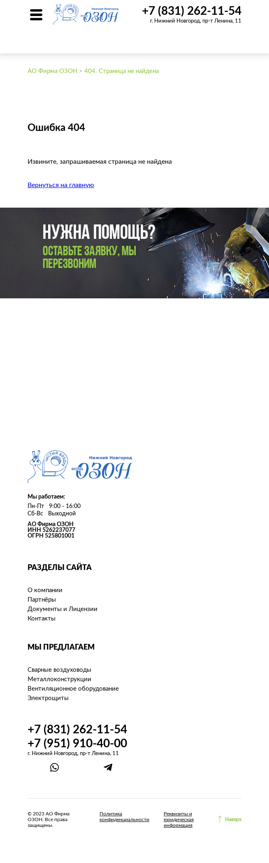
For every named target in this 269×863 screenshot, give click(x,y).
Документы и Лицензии (62, 609)
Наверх (233, 819)
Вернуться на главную (61, 185)
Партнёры (42, 600)
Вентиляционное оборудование (73, 689)
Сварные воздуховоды (59, 670)
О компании (45, 590)
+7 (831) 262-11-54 (191, 11)
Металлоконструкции (59, 679)
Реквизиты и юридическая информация (179, 819)
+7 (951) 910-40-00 (77, 743)
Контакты (42, 619)
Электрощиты (48, 698)
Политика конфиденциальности (124, 816)
